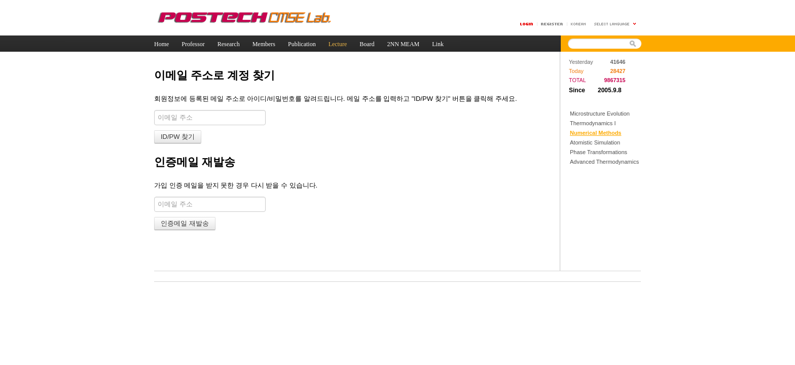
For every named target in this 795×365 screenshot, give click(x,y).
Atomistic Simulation (595, 142)
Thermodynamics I (593, 123)
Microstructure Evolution (600, 114)
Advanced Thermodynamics (604, 162)
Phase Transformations (598, 152)
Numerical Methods (595, 133)
